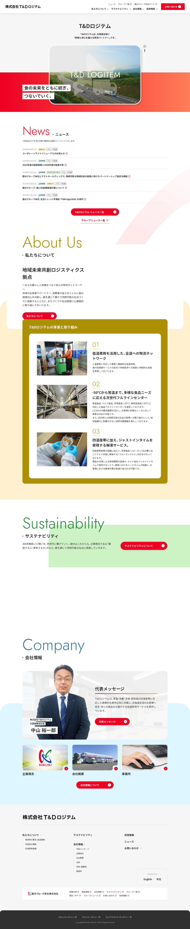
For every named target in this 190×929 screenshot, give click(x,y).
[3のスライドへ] (144, 58)
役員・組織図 (81, 866)
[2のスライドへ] (144, 54)
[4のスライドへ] (144, 62)
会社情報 (137, 8)
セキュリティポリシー (66, 917)
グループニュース (91, 895)
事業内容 (73, 891)
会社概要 (80, 857)
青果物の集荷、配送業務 (35, 839)
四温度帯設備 (30, 848)
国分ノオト (74, 895)
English (148, 879)
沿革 (78, 862)
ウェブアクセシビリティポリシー (117, 917)
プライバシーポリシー (90, 917)
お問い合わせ (131, 848)
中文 (158, 879)
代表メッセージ (82, 849)
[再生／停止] (144, 46)
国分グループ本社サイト (144, 4)
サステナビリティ (119, 8)
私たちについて (98, 8)
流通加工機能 (30, 844)
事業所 (79, 871)
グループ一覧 (123, 4)
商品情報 (85, 891)
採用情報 (150, 8)
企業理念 (80, 853)
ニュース (112, 4)
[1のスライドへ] (144, 50)
